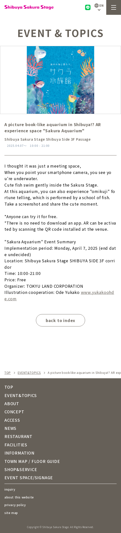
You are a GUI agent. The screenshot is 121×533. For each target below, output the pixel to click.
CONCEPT (14, 412)
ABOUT (11, 403)
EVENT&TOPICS (29, 372)
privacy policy (15, 505)
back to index (60, 320)
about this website (19, 497)
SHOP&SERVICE (20, 469)
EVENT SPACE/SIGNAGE (28, 477)
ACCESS (12, 420)
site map (11, 513)
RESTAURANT (18, 436)
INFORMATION (19, 453)
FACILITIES (15, 445)
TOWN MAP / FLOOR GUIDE (32, 461)
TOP (7, 372)
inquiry (9, 489)
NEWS (10, 428)
